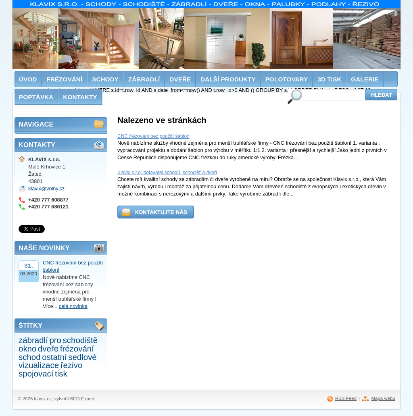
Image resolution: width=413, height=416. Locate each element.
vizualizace (39, 365)
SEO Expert (82, 398)
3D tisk (329, 79)
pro (55, 340)
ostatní (54, 357)
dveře (48, 348)
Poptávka (36, 97)
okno (27, 348)
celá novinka (73, 306)
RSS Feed (346, 398)
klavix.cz (43, 398)
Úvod (28, 79)
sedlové (82, 357)
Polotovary (286, 79)
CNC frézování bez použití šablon (153, 136)
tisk (61, 373)
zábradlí (33, 340)
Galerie (364, 79)
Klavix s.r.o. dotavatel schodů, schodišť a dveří (167, 172)
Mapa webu (383, 398)
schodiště (80, 340)
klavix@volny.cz (46, 188)
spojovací (36, 373)
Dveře (180, 79)
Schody (105, 79)
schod (30, 357)
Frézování (64, 79)
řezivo (71, 365)
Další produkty (228, 79)
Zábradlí (144, 79)
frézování (77, 348)
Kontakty (80, 97)
